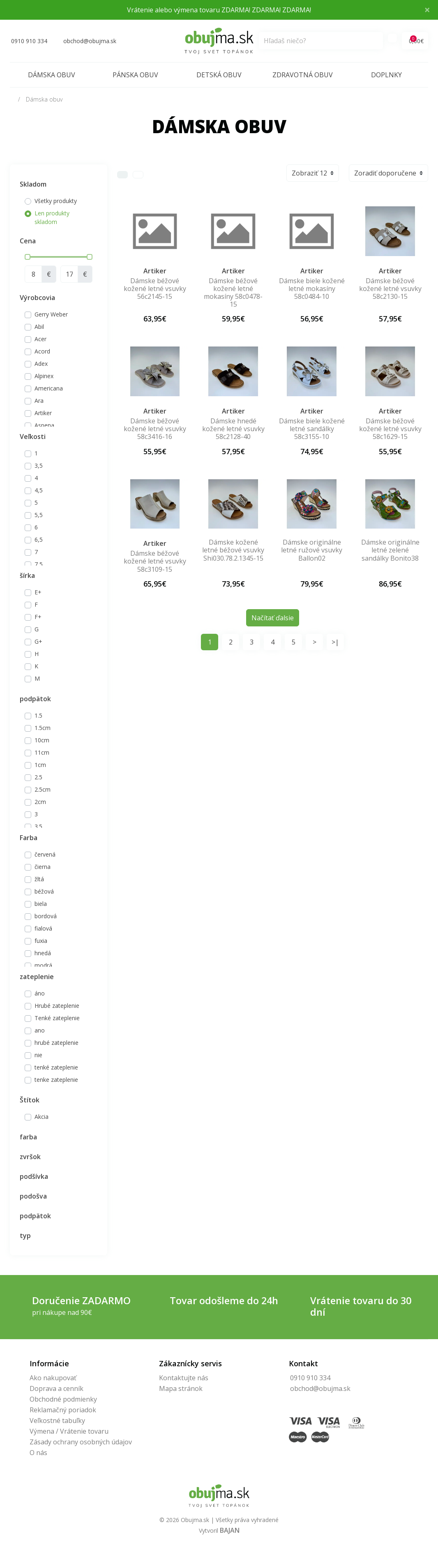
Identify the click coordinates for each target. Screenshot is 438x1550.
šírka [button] (27, 575)
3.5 (38, 826)
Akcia (41, 1116)
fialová (43, 928)
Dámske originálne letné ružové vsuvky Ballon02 (311, 550)
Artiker (43, 413)
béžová (44, 891)
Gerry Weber (51, 314)
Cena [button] (28, 240)
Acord (42, 351)
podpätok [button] (35, 698)
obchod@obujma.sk (320, 1388)
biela (41, 904)
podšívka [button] (34, 1176)
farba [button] (28, 1136)
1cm (40, 765)
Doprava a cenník (56, 1388)
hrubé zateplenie (56, 1042)
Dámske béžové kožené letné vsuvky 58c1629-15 (390, 428)
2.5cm (43, 789)
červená (45, 854)
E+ (38, 592)
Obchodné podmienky (63, 1399)
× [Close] (427, 9)
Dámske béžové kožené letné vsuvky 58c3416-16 (155, 428)
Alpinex (44, 376)
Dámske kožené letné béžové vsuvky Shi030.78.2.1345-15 (233, 550)
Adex (41, 363)
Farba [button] (28, 837)
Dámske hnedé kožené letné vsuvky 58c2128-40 (233, 428)
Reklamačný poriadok (63, 1409)
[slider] (27, 257)
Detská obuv (219, 74)
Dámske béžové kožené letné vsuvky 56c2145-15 (155, 288)
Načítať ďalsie (272, 617)
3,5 (39, 465)
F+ (38, 617)
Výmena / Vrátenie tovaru (69, 1431)
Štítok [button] (29, 1099)
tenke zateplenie (56, 1079)
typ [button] (25, 1235)
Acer (40, 339)
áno (40, 993)
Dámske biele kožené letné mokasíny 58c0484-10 (312, 288)
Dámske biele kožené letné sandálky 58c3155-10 (312, 428)
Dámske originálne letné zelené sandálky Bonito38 (390, 550)
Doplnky (386, 74)
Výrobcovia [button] (37, 297)
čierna (43, 867)
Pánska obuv (135, 74)
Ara (39, 400)
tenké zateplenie (56, 1067)
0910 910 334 (310, 1377)
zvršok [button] (30, 1156)
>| (335, 642)
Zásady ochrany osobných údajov (81, 1441)
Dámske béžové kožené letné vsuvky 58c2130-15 (390, 288)
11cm (42, 752)
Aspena (44, 425)
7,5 (39, 564)
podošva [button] (33, 1196)
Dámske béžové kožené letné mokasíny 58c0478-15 (233, 292)
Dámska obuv (51, 74)
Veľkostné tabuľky (57, 1420)
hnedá (43, 953)
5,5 (39, 515)
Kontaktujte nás (183, 1377)
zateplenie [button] (37, 976)
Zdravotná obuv (302, 74)
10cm (42, 740)
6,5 (39, 539)
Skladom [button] (33, 184)
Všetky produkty (56, 201)
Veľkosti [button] (33, 436)
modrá (43, 965)
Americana (49, 388)
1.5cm (43, 728)
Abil (39, 326)
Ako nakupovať (53, 1377)
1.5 (38, 715)
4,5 (39, 490)
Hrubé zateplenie (57, 1005)
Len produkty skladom (52, 217)
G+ (38, 641)
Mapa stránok (181, 1388)
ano (40, 1030)
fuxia (41, 941)
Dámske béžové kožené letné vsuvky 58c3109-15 (155, 561)
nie (38, 1055)
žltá (39, 879)
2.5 (38, 777)
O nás (38, 1452)
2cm (40, 802)
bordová (46, 916)
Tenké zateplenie (57, 1018)
